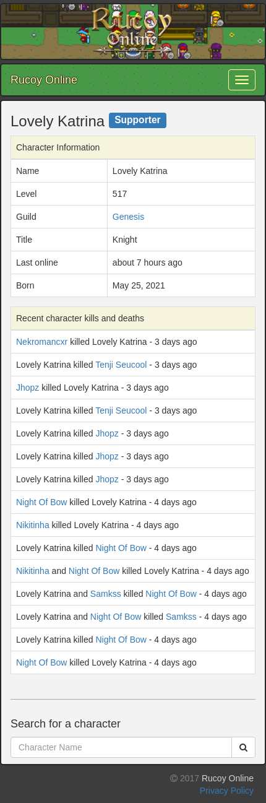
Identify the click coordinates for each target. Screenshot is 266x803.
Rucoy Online (44, 80)
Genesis (128, 217)
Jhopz (27, 388)
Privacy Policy (227, 791)
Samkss (105, 594)
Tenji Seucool (121, 365)
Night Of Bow (41, 502)
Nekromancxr (41, 342)
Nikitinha (32, 525)
